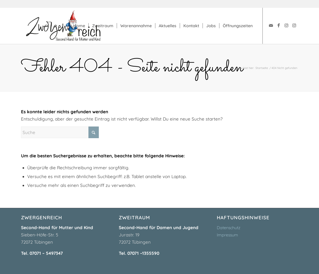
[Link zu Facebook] (278, 25)
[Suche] (60, 132)
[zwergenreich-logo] (68, 26)
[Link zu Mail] (271, 25)
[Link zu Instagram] (286, 25)
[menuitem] (79, 26)
